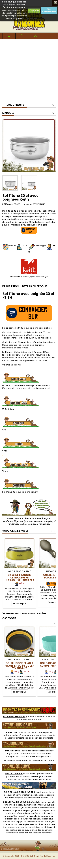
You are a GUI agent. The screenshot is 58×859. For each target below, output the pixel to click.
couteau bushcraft (14, 737)
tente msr (46, 813)
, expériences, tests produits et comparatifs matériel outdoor (29, 793)
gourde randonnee (31, 818)
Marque (28, 204)
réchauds (29, 518)
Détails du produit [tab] (34, 286)
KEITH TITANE (39, 204)
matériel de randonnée (29, 719)
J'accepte (34, 10)
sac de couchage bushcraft (39, 737)
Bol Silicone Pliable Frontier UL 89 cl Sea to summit (19, 665)
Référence (7, 204)
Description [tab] (10, 286)
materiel (19, 735)
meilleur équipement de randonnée (25, 760)
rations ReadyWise (42, 832)
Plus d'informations (49, 10)
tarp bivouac (45, 756)
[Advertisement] (29, 70)
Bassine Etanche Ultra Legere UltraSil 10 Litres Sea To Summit (19, 579)
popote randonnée (40, 523)
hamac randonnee (26, 756)
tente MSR (48, 797)
